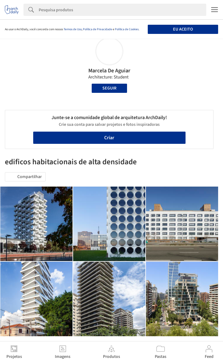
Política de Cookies (127, 29)
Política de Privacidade (97, 29)
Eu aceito (183, 29)
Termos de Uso (73, 29)
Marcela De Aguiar (109, 71)
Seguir (109, 88)
